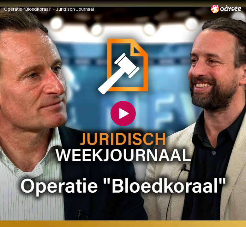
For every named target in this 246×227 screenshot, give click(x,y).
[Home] (226, 8)
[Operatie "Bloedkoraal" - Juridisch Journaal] (105, 9)
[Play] (123, 113)
